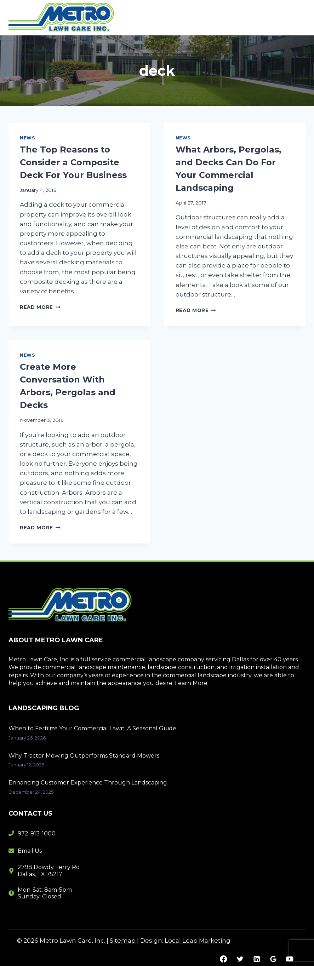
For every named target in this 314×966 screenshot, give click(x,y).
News (27, 137)
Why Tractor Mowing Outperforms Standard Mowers (83, 755)
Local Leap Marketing (197, 940)
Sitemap (123, 940)
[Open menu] (297, 17)
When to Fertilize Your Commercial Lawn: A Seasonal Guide (92, 728)
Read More (40, 307)
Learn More (191, 683)
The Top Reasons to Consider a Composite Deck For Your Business (73, 162)
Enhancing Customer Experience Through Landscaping (87, 782)
